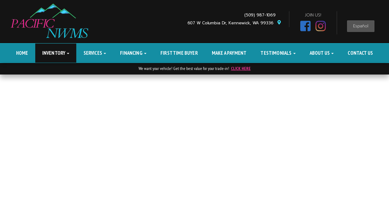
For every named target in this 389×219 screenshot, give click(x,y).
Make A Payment (229, 53)
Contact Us (360, 53)
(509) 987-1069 (261, 15)
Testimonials (277, 53)
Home (22, 53)
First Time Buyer (179, 53)
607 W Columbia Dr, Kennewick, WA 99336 (234, 23)
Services (95, 53)
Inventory (56, 53)
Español (360, 26)
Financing (133, 53)
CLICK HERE (241, 68)
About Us (322, 53)
